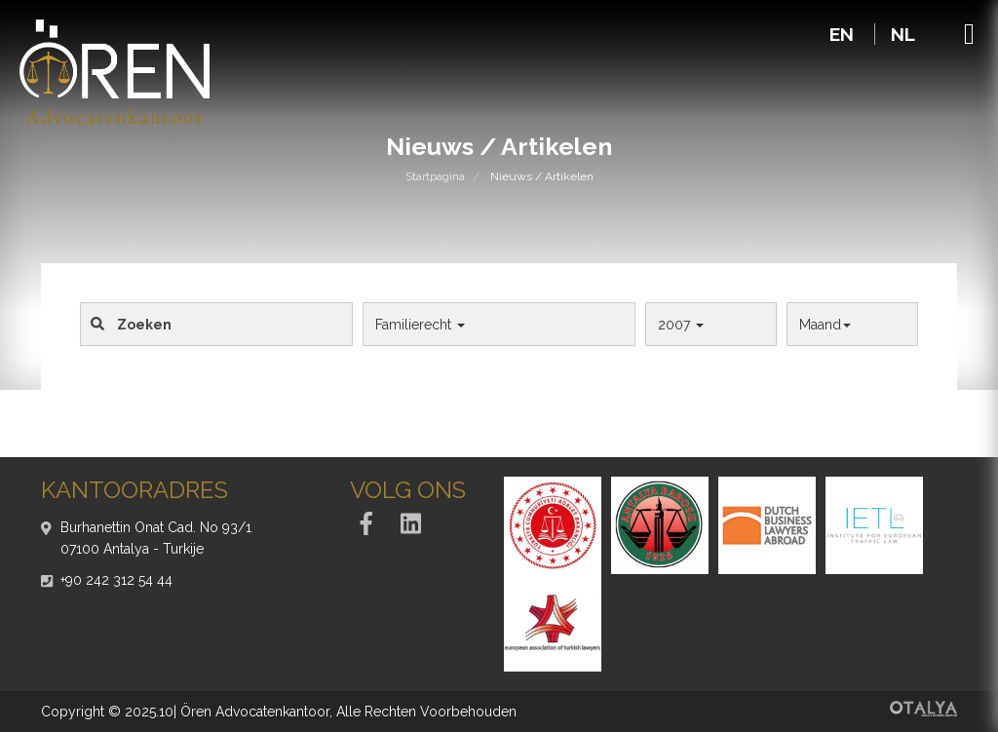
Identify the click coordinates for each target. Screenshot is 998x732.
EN (844, 34)
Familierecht (420, 324)
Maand (825, 324)
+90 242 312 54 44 (116, 580)
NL (903, 34)
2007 (681, 324)
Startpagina (435, 176)
